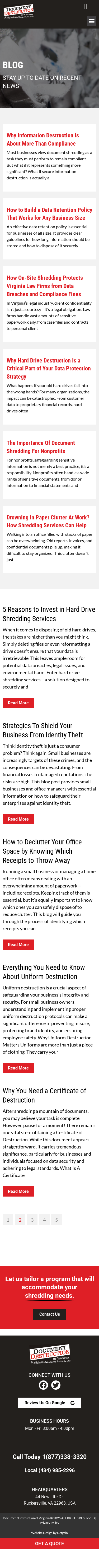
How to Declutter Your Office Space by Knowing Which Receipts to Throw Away (42, 851)
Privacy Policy (49, 1523)
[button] (91, 21)
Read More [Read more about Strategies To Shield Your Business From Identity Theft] (18, 819)
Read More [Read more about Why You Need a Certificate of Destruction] (18, 1191)
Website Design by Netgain (49, 1533)
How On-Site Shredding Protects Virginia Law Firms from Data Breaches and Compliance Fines (45, 286)
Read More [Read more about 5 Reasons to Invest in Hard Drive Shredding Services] (18, 702)
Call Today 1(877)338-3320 (50, 1456)
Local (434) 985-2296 (50, 1470)
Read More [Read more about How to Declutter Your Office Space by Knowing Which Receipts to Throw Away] (18, 944)
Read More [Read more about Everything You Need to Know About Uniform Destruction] (18, 1068)
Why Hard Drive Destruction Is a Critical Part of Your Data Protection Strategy (49, 368)
